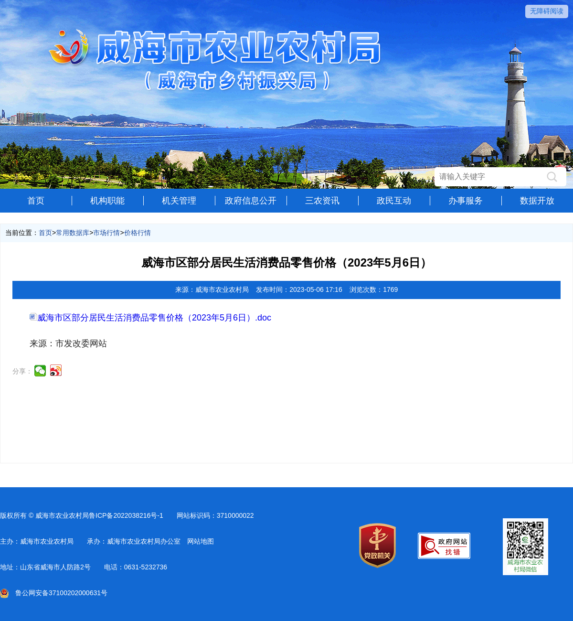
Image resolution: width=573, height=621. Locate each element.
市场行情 (106, 232)
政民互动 (394, 200)
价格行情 (137, 232)
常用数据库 (72, 232)
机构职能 (107, 200)
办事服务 (465, 200)
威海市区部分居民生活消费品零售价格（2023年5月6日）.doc (150, 317)
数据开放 (537, 200)
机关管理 (179, 200)
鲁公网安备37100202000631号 (53, 593)
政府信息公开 (250, 200)
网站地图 (200, 541)
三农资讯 (322, 200)
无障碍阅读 (546, 11)
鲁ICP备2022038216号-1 (126, 515)
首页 (35, 200)
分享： (22, 371)
